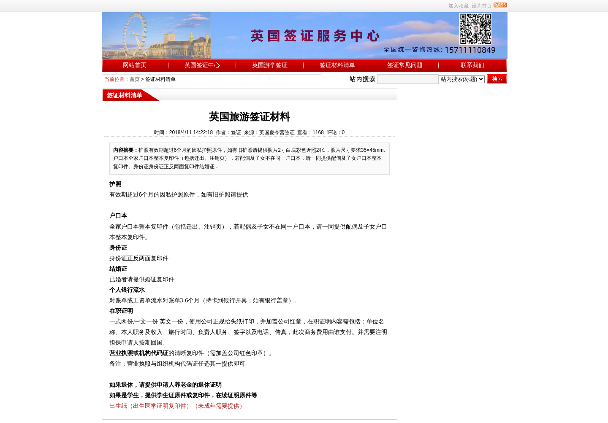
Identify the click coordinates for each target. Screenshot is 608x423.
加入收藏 (458, 6)
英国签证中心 (202, 65)
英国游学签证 (270, 65)
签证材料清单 (337, 65)
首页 (135, 79)
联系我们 (472, 65)
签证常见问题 (405, 65)
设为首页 (482, 6)
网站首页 (135, 65)
